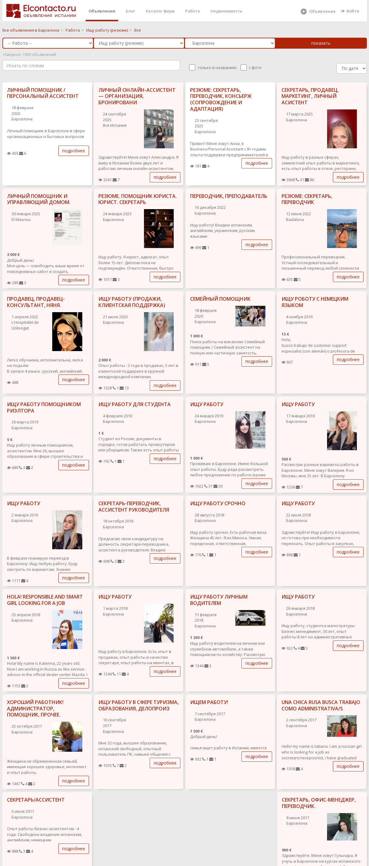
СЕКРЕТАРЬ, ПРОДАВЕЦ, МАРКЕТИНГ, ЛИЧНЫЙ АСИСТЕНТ (310, 96)
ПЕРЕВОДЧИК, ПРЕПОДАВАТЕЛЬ (228, 196)
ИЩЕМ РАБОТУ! (209, 702)
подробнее (73, 151)
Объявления (102, 11)
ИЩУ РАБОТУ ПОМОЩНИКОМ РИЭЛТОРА (44, 407)
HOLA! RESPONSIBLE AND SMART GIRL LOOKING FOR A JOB (45, 599)
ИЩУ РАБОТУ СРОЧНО (217, 503)
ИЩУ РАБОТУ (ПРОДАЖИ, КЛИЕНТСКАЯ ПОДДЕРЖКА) (131, 302)
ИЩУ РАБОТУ (206, 404)
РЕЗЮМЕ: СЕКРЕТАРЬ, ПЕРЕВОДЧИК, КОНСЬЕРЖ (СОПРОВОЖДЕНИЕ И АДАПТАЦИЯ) (220, 99)
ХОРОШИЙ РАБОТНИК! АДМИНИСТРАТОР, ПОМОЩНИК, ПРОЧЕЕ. (35, 708)
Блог (130, 11)
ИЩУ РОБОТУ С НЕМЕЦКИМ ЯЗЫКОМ (315, 302)
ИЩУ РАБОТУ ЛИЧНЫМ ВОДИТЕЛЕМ (219, 599)
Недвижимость (226, 11)
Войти (350, 11)
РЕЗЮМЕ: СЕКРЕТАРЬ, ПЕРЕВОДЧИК (307, 199)
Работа (192, 11)
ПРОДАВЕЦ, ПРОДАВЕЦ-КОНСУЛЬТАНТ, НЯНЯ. (36, 302)
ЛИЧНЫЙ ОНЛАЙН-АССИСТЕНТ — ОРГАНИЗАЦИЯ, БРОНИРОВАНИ (137, 96)
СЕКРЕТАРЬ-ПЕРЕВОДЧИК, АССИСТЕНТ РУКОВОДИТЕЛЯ (133, 506)
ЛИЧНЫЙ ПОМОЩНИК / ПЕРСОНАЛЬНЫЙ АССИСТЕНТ (43, 93)
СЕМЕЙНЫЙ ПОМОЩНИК (220, 298)
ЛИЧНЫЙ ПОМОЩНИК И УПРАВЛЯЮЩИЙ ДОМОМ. (38, 199)
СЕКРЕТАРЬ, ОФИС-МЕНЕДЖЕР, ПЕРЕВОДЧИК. (319, 802)
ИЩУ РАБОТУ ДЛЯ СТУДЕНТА (134, 404)
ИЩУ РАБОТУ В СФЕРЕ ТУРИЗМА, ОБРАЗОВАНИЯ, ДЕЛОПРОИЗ (138, 705)
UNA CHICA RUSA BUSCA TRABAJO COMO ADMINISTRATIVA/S (321, 705)
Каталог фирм (160, 11)
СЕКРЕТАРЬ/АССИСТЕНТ (36, 799)
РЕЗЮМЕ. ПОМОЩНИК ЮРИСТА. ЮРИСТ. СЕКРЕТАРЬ (137, 199)
